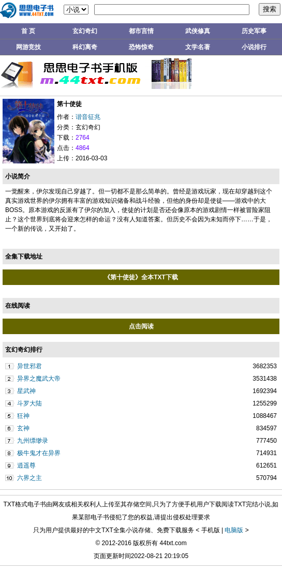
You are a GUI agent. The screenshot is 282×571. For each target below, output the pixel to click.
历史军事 (254, 31)
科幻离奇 (84, 47)
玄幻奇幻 (84, 31)
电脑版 (234, 530)
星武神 (26, 391)
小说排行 (254, 47)
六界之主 (29, 478)
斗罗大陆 (29, 403)
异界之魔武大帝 (39, 378)
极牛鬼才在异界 (39, 453)
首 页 (28, 31)
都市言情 (141, 31)
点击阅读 (141, 326)
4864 (83, 148)
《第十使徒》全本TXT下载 (141, 277)
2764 (83, 137)
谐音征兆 (88, 117)
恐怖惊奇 (141, 47)
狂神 (23, 415)
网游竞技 (28, 47)
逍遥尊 (26, 465)
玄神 (23, 428)
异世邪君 (29, 366)
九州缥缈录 (32, 440)
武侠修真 (197, 31)
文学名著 (197, 47)
